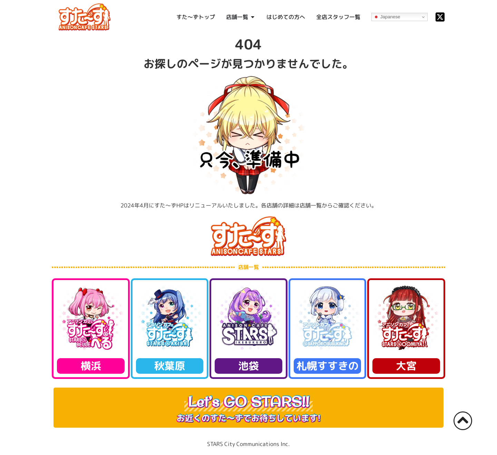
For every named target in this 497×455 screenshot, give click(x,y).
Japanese (386, 17)
